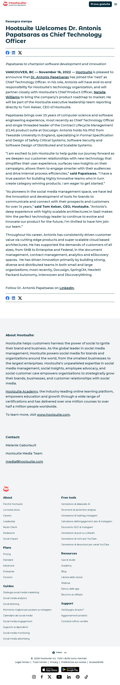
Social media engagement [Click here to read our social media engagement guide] (17, 621)
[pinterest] (77, 677)
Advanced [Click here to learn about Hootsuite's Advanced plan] (8, 565)
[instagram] (34, 677)
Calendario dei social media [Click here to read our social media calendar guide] (17, 615)
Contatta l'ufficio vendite (74, 621)
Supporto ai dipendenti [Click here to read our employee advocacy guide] (15, 627)
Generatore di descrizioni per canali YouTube (85, 544)
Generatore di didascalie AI (75, 504)
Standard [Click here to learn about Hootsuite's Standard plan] (8, 559)
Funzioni (7, 577)
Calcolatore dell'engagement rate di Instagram (86, 521)
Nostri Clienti (10, 527)
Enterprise (8, 571)
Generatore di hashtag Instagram (79, 515)
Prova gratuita (100, 4)
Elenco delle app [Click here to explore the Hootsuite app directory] (70, 588)
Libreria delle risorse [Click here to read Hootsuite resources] (72, 577)
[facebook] (7, 53)
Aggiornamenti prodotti (74, 615)
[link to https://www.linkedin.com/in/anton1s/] (50, 77)
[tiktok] (86, 677)
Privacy (54, 662)
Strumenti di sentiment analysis (78, 509)
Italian (59, 652)
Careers (7, 515)
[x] (49, 677)
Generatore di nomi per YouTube (79, 538)
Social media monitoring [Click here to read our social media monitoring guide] (16, 633)
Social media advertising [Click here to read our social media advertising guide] (16, 638)
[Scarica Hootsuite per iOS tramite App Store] (50, 669)
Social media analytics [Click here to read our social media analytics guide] (15, 598)
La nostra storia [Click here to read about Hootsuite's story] (11, 509)
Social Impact (10, 538)
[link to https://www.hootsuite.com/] (84, 72)
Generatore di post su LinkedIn (78, 533)
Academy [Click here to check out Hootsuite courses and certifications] (66, 565)
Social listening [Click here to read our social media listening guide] (11, 604)
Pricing (7, 554)
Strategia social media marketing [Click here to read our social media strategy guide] (21, 592)
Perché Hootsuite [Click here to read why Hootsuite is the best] (13, 504)
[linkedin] (14, 53)
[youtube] (59, 677)
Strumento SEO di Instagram (77, 527)
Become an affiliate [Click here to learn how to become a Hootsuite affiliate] (72, 594)
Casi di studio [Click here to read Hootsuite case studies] (68, 559)
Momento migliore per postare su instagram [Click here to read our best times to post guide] (27, 609)
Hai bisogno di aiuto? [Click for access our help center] (72, 609)
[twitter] (20, 53)
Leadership (9, 521)
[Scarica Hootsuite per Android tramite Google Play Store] (70, 669)
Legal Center (22, 662)
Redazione (9, 533)
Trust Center (39, 662)
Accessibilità (96, 662)
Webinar (65, 583)
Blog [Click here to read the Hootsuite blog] (63, 571)
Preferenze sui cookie (73, 662)
